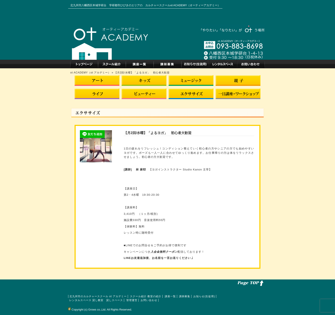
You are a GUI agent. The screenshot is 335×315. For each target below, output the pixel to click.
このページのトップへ (250, 282)
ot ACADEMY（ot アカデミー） (91, 72)
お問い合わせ (251, 64)
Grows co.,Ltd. (97, 309)
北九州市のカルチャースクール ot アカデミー (84, 64)
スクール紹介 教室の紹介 (112, 64)
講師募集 (167, 64)
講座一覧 (140, 64)
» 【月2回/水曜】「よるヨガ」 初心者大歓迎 (141, 72)
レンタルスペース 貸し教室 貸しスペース (223, 64)
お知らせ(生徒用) (195, 64)
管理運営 (131, 300)
